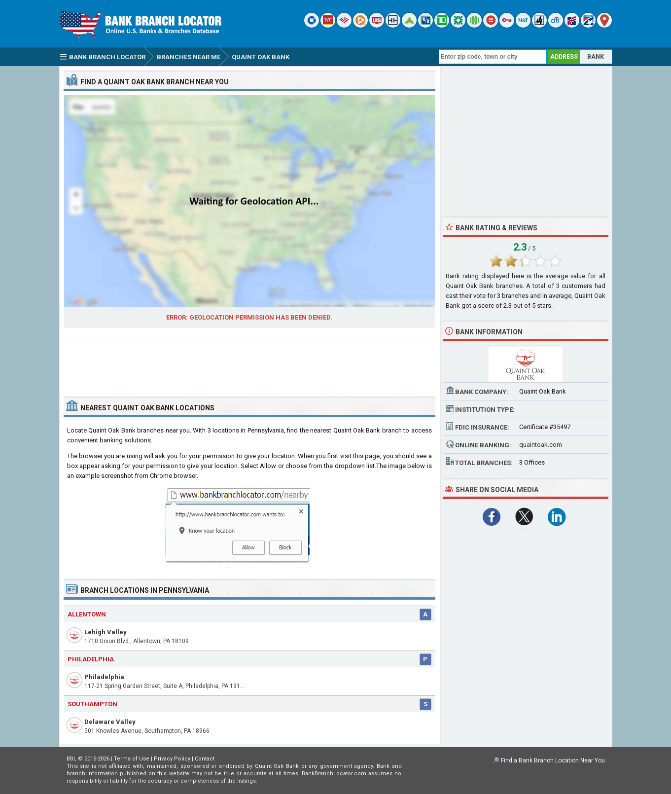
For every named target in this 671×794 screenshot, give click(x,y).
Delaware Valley (110, 721)
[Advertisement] (249, 363)
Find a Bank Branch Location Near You (553, 760)
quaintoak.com (540, 444)
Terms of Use (131, 759)
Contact (204, 759)
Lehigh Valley (105, 632)
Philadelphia (104, 677)
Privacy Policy (172, 759)
